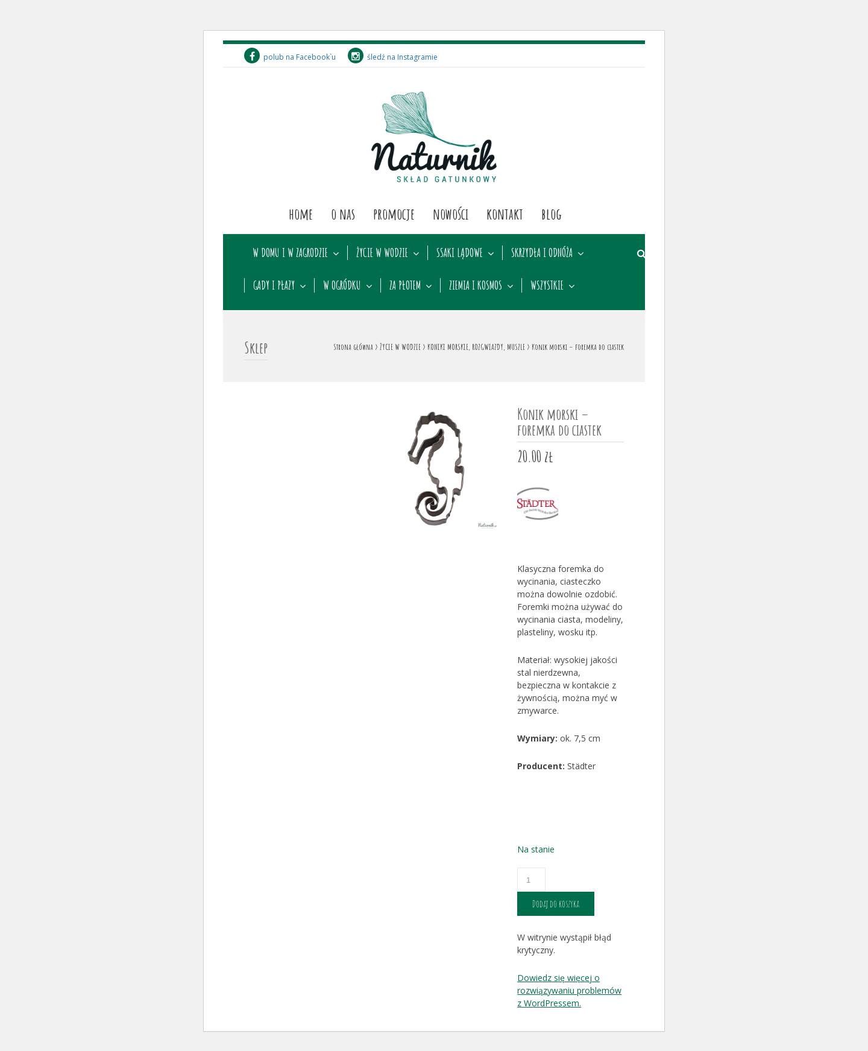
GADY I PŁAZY (274, 285)
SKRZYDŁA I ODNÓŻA (542, 253)
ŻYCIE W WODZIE (382, 253)
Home (301, 213)
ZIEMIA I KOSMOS (475, 285)
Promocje (394, 213)
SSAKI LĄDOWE (459, 253)
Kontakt (504, 213)
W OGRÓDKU (342, 285)
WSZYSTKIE (547, 285)
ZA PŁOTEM (405, 285)
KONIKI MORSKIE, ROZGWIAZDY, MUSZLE (476, 346)
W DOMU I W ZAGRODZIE (290, 253)
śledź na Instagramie (393, 57)
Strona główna (353, 346)
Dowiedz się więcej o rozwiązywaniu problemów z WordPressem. (569, 990)
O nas (343, 213)
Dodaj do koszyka (555, 904)
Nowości (450, 213)
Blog (551, 213)
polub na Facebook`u (290, 57)
